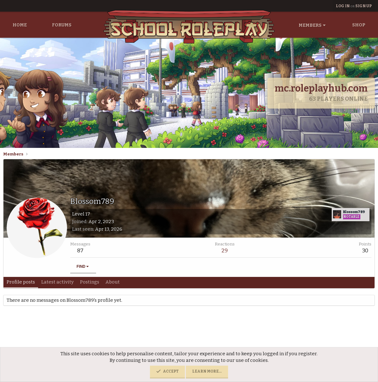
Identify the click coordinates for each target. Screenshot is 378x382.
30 (365, 250)
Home (20, 25)
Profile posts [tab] (21, 282)
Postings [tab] (89, 282)
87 (80, 250)
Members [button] (310, 25)
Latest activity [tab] (57, 282)
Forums (62, 25)
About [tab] (113, 282)
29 (224, 250)
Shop (358, 25)
